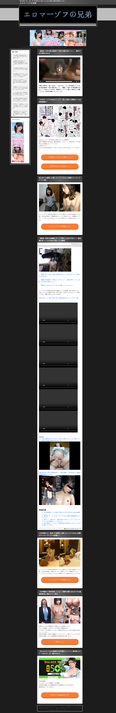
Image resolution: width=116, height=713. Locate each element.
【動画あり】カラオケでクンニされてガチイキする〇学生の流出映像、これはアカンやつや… (20, 88)
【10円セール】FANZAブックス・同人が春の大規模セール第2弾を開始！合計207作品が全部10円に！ (20, 81)
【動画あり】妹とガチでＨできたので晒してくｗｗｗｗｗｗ (56, 285)
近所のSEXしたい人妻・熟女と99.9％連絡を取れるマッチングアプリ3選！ (59, 298)
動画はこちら (60, 641)
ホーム (21, 47)
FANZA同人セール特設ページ (59, 166)
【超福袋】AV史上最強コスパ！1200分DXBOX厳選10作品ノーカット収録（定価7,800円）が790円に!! (20, 63)
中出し (77, 528)
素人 (69, 528)
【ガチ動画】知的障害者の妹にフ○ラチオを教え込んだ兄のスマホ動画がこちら (20, 57)
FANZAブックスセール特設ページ (60, 157)
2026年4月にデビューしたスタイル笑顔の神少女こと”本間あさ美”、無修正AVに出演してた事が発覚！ (20, 113)
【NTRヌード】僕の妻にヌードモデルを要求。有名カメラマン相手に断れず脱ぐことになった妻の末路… (20, 106)
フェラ (80, 528)
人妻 (75, 528)
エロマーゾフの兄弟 (28, 3)
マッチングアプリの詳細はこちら (60, 226)
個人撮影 (72, 528)
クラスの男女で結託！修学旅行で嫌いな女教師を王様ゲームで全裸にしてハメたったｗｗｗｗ (20, 94)
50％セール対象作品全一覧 (60, 695)
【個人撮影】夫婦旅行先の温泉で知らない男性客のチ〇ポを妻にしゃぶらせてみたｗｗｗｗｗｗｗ (20, 100)
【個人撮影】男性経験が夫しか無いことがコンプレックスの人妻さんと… (20, 69)
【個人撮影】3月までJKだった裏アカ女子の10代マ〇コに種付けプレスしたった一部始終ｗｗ (20, 75)
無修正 (24, 47)
